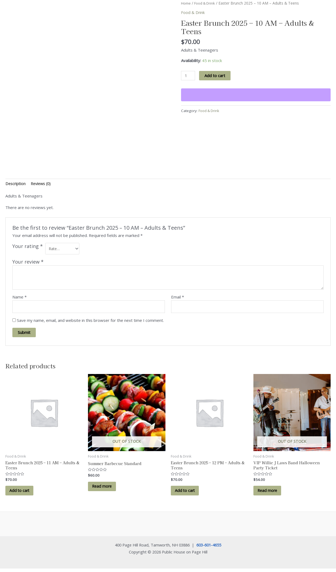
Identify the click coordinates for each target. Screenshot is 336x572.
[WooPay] (256, 95)
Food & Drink (206, 3)
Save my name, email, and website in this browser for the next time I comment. (90, 322)
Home (186, 3)
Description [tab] (16, 183)
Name (19, 298)
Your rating (27, 246)
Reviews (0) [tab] (43, 183)
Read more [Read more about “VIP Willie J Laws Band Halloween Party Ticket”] (269, 493)
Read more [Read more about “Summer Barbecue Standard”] (103, 488)
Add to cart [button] (21, 493)
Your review (28, 263)
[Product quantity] (188, 76)
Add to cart (215, 75)
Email (177, 298)
